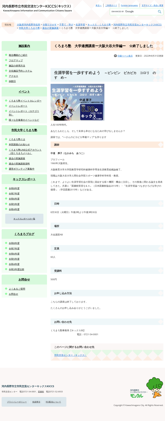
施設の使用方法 (17, 65)
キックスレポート (24, 179)
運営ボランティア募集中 (21, 168)
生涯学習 (80, 24)
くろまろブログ (24, 234)
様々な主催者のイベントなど (24, 119)
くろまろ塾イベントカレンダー (25, 100)
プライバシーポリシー (17, 401)
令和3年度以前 (16, 269)
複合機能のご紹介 (18, 55)
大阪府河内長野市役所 (28, 24)
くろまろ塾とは (17, 139)
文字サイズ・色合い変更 (152, 5)
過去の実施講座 (50, 28)
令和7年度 (14, 193)
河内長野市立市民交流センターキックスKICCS (137, 24)
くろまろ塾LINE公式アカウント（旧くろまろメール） (25, 151)
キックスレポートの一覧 (24, 218)
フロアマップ (16, 60)
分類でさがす (50, 24)
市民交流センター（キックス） (70, 355)
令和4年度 (14, 209)
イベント (24, 92)
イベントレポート (18, 105)
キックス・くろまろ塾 (99, 24)
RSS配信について (53, 401)
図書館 (41, 391)
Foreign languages (129, 5)
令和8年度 (14, 188)
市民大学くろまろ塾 (29, 28)
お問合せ (24, 279)
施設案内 (24, 46)
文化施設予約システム (20, 70)
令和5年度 (14, 204)
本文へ (99, 5)
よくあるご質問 (17, 288)
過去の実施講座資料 (19, 163)
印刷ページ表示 (125, 55)
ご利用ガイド (111, 5)
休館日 (12, 81)
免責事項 (36, 401)
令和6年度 (14, 198)
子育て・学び (66, 24)
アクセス (13, 76)
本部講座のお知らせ (19, 144)
